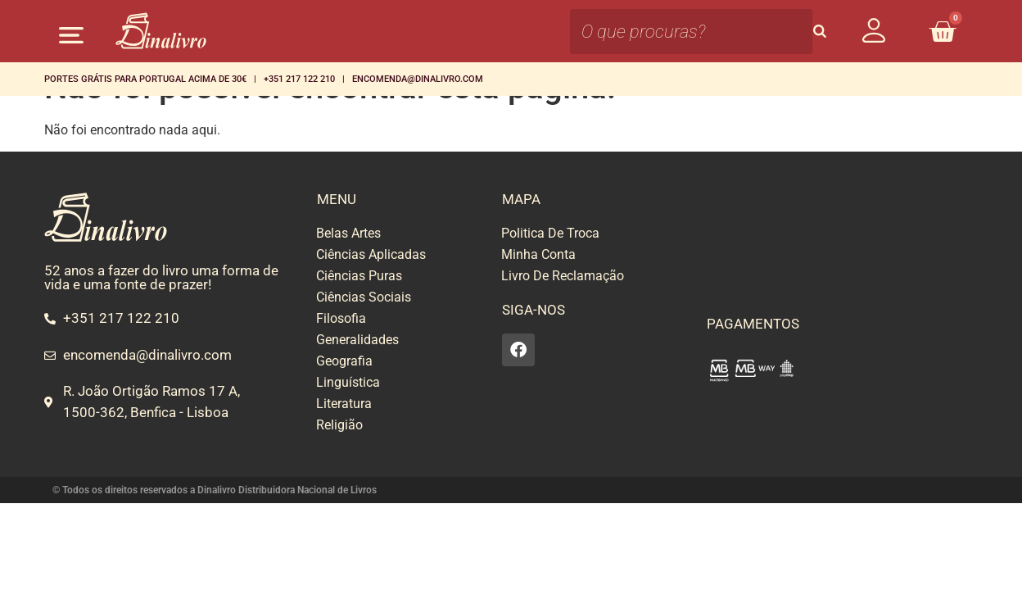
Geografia (344, 361)
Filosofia (341, 318)
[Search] (819, 31)
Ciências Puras (359, 276)
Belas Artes (348, 233)
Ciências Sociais (363, 297)
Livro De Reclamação (562, 276)
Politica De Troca (550, 233)
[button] (70, 34)
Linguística (348, 382)
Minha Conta (538, 254)
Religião (339, 425)
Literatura (344, 403)
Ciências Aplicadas (371, 254)
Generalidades (357, 339)
